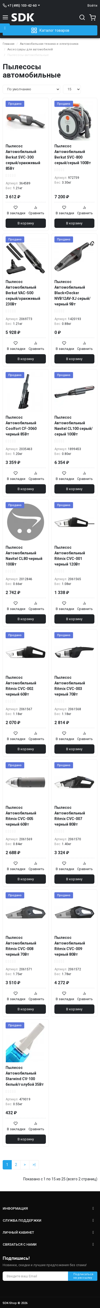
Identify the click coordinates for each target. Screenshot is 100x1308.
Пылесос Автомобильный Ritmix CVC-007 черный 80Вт (69, 815)
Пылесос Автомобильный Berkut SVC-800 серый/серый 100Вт (72, 154)
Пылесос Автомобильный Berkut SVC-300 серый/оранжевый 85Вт (23, 157)
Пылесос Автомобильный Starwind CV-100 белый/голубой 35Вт (25, 1076)
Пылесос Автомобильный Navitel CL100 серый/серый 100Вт (73, 425)
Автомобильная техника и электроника (49, 44)
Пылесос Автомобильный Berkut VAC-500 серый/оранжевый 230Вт (23, 293)
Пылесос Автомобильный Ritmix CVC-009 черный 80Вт (69, 945)
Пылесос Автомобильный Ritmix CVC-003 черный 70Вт (69, 685)
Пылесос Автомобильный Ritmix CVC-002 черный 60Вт (21, 685)
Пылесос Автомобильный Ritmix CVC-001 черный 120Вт (69, 555)
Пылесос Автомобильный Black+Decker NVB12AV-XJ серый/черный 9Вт (72, 293)
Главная (8, 44)
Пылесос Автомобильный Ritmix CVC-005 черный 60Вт (21, 815)
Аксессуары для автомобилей (30, 49)
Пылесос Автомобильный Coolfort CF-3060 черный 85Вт (21, 425)
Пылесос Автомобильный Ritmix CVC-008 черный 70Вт (21, 945)
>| (34, 1164)
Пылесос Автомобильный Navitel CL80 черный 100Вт (24, 555)
